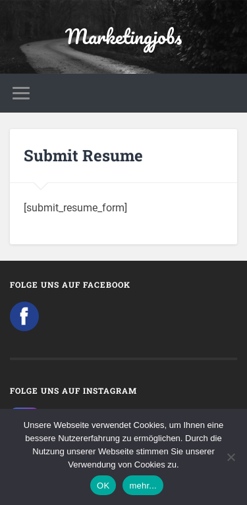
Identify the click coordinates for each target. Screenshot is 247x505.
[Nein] (230, 457)
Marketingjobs (123, 36)
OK (103, 486)
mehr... (143, 486)
